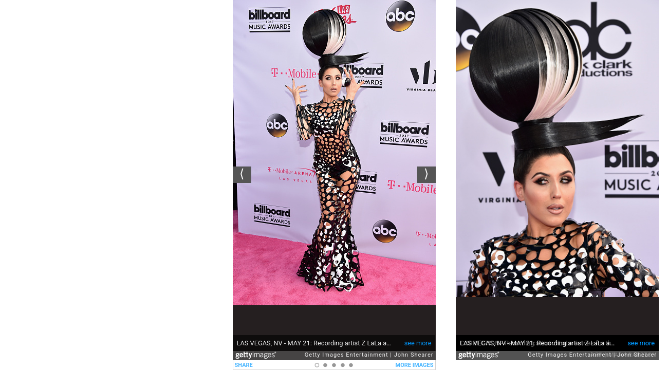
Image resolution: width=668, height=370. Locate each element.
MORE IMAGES (415, 365)
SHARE (244, 365)
